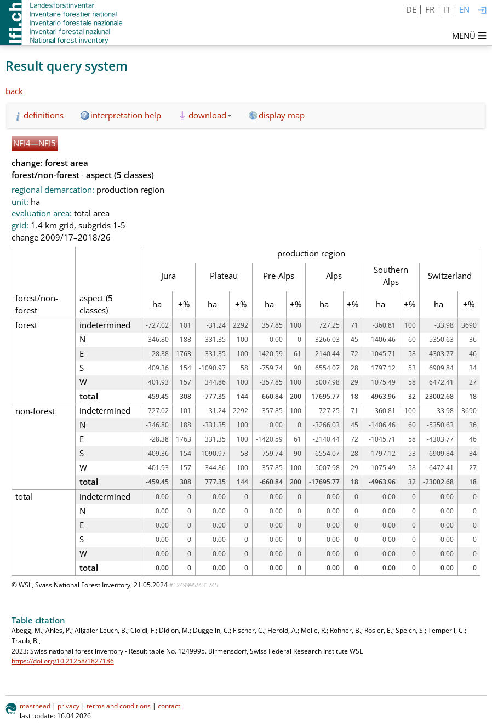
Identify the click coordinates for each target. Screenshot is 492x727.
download (210, 115)
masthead (35, 706)
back (14, 90)
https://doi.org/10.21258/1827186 (63, 661)
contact (169, 706)
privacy (68, 706)
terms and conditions (119, 706)
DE (411, 9)
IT (447, 9)
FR (429, 9)
